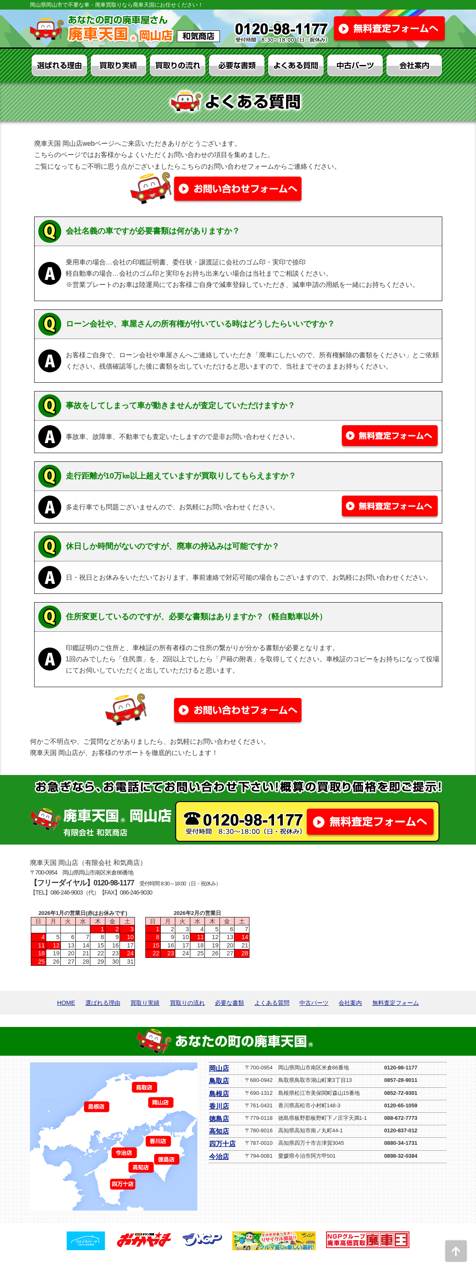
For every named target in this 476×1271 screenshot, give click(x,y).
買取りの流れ (187, 1002)
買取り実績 (144, 1002)
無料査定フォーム (395, 1002)
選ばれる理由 (102, 1002)
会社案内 (350, 1002)
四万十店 (222, 1143)
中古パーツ (314, 1002)
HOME (66, 1002)
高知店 (219, 1131)
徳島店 (219, 1118)
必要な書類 (229, 1002)
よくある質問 (271, 1002)
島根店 (219, 1093)
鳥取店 (219, 1080)
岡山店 (219, 1068)
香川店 (219, 1106)
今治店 (219, 1156)
